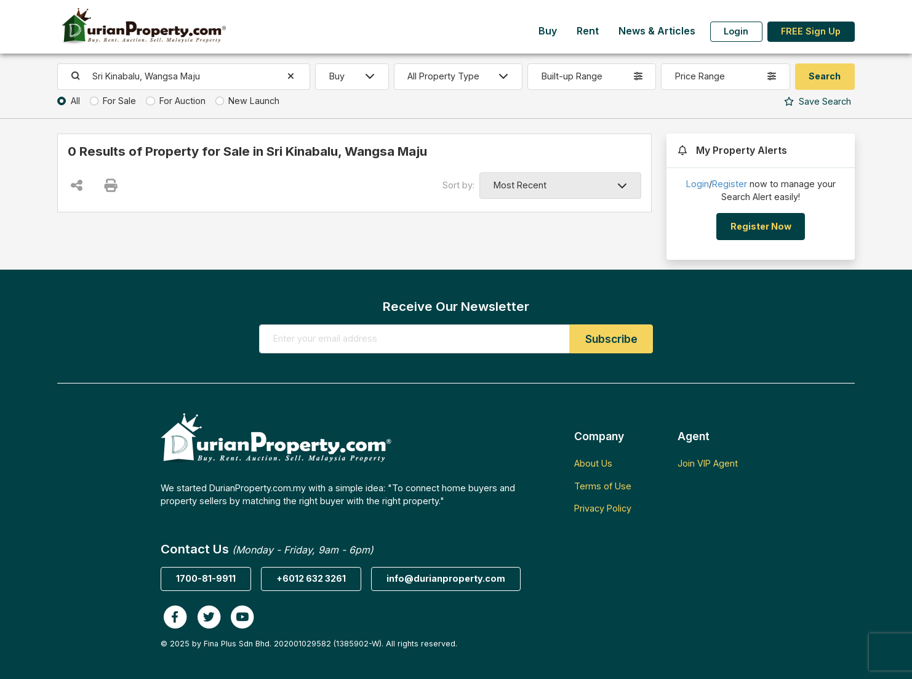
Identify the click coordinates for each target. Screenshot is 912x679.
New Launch (253, 100)
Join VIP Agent (708, 463)
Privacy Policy (602, 508)
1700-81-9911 (206, 578)
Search (817, 101)
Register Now (760, 226)
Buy (547, 31)
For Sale (119, 100)
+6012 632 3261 (311, 578)
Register (729, 184)
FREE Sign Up (811, 31)
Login (736, 31)
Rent (588, 31)
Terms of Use (602, 486)
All (75, 100)
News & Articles (656, 31)
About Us (593, 463)
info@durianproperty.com (445, 578)
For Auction (182, 100)
